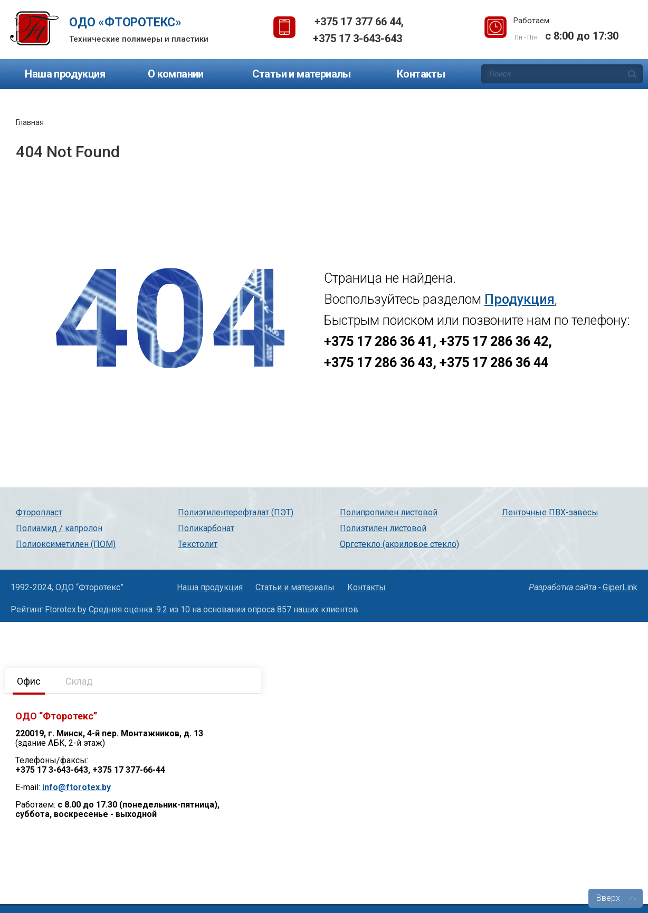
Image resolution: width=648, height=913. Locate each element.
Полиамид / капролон (59, 528)
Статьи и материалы (301, 74)
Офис (29, 681)
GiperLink (620, 587)
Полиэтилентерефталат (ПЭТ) (235, 512)
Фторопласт (39, 512)
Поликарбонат (206, 528)
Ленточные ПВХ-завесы (550, 512)
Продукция (519, 299)
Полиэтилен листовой (383, 528)
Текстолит (197, 544)
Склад (79, 681)
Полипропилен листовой (388, 512)
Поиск (632, 73)
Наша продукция (65, 74)
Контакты (421, 74)
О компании (176, 74)
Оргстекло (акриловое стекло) (399, 544)
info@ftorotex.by (76, 787)
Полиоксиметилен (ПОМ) (66, 544)
